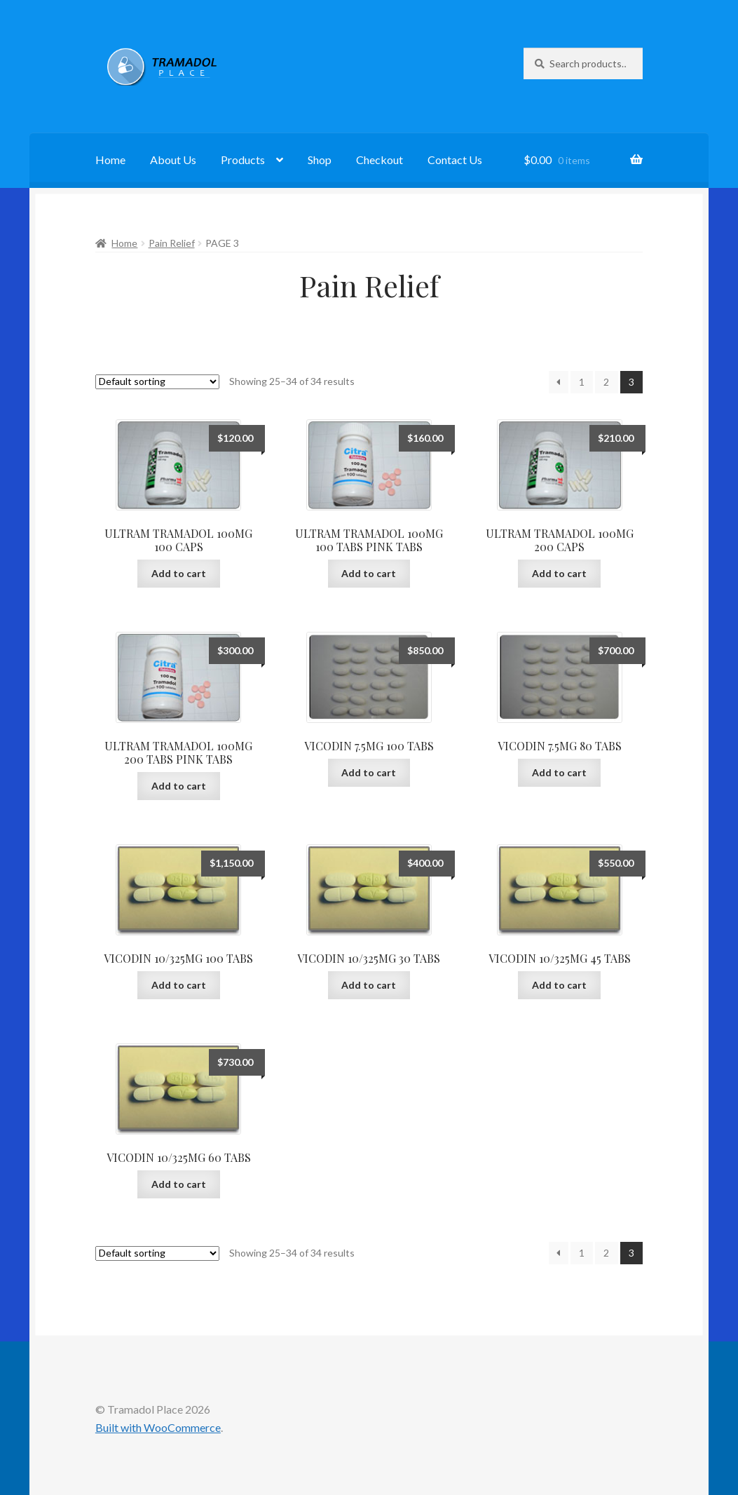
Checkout (379, 159)
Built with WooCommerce (158, 1427)
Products (243, 159)
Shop (320, 159)
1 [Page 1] (582, 382)
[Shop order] (157, 381)
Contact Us (455, 159)
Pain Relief (172, 243)
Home (110, 159)
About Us (173, 159)
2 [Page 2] (606, 382)
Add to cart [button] (178, 573)
